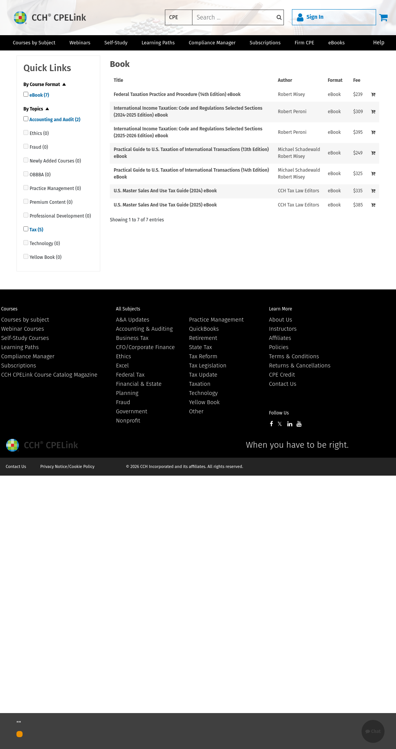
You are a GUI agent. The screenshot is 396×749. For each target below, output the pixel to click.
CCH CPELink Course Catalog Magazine (49, 374)
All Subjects (128, 309)
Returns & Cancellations (300, 365)
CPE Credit (282, 374)
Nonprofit (128, 420)
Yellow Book (204, 402)
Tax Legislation (208, 365)
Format (335, 80)
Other (196, 411)
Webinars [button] (79, 42)
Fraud (123, 402)
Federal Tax (130, 374)
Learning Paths (158, 42)
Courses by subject (25, 319)
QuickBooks (204, 328)
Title (118, 80)
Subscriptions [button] (265, 42)
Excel (122, 365)
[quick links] (25, 94)
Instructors (283, 328)
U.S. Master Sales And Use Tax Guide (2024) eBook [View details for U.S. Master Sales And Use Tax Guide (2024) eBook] (165, 190)
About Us (280, 319)
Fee (356, 80)
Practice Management (216, 319)
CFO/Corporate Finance (145, 347)
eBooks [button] (336, 42)
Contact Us (282, 383)
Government (131, 411)
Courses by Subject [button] (34, 42)
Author (285, 80)
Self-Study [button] (115, 42)
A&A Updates (132, 319)
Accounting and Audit (54, 119)
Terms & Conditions (294, 356)
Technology (203, 393)
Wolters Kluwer (43, 445)
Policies (278, 347)
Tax (35, 229)
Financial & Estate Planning (138, 388)
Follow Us (279, 413)
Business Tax (132, 338)
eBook (38, 95)
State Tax (200, 347)
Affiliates (280, 338)
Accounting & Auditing (144, 328)
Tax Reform (203, 356)
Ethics (123, 356)
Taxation (199, 383)
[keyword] (238, 17)
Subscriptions (18, 365)
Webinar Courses (22, 328)
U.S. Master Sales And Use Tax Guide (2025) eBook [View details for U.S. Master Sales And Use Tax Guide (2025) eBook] (165, 205)
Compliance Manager (27, 356)
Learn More (280, 309)
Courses (9, 309)
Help (379, 42)
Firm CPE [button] (304, 42)
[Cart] (383, 17)
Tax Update (203, 374)
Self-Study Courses (25, 338)
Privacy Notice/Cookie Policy (67, 466)
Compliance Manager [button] (212, 42)
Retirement (203, 338)
